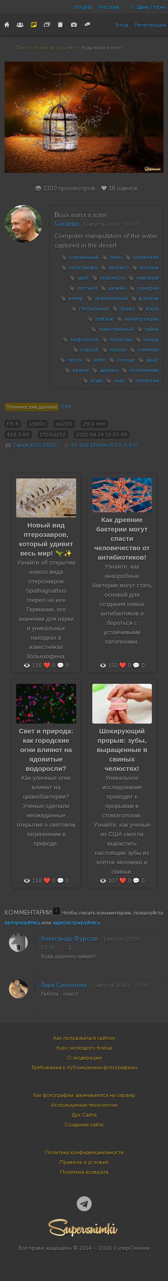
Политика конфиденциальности (84, 1152)
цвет (83, 278)
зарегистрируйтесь (76, 923)
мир (119, 380)
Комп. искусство (54, 48)
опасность (112, 278)
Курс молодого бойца (84, 1048)
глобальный (94, 309)
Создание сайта (84, 1125)
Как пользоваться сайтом (84, 1038)
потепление (144, 370)
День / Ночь (145, 7)
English (84, 7)
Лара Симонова (63, 985)
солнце (126, 360)
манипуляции (142, 319)
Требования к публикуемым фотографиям (84, 1067)
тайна (152, 329)
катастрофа (83, 267)
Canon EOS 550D (35, 445)
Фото (21, 48)
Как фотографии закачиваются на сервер (84, 1095)
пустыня (87, 288)
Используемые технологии (84, 1105)
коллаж (149, 267)
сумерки (148, 288)
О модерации (84, 1058)
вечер (76, 298)
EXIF (66, 407)
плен (116, 257)
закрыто (118, 267)
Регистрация (150, 25)
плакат (118, 350)
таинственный (116, 329)
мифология (84, 339)
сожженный (84, 257)
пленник (148, 350)
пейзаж (104, 319)
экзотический (111, 298)
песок (75, 360)
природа (121, 339)
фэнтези (149, 298)
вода (96, 380)
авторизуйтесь (22, 923)
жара (152, 309)
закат (152, 360)
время (81, 370)
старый (90, 350)
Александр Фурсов (69, 938)
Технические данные (31, 407)
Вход (122, 25)
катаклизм (146, 257)
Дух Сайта (84, 1115)
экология (147, 380)
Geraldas (66, 224)
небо (99, 360)
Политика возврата (84, 1172)
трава (127, 309)
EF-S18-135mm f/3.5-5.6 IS (104, 445)
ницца (151, 339)
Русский (109, 7)
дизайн (117, 288)
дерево (109, 370)
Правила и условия (84, 1162)
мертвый (147, 278)
